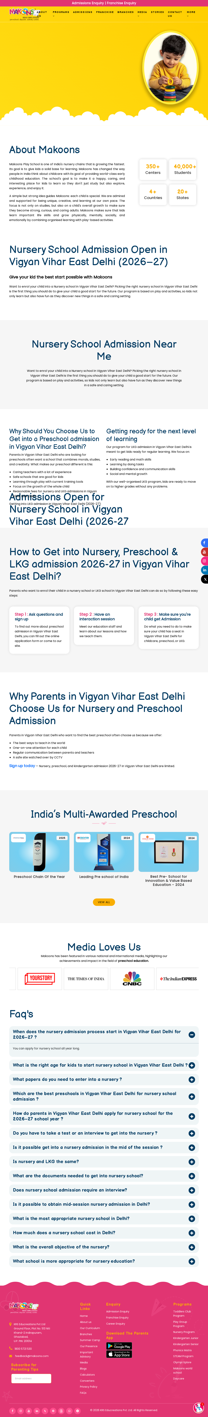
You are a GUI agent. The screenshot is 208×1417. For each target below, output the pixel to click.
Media (142, 14)
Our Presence (89, 1346)
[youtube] (28, 1411)
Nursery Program (184, 1332)
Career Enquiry (115, 1324)
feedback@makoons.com (31, 1356)
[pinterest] (53, 1411)
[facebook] (12, 1411)
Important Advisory (86, 1354)
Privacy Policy (88, 1387)
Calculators (87, 1375)
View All (104, 902)
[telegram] (77, 1411)
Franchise (105, 12)
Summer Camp (90, 1340)
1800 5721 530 (23, 1349)
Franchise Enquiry (121, 3)
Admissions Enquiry (88, 3)
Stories (157, 12)
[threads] (61, 1411)
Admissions (83, 12)
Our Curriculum (90, 1328)
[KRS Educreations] (11, 1332)
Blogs (83, 1368)
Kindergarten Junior (185, 1338)
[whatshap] (69, 1411)
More (191, 14)
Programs (61, 14)
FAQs (83, 1393)
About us (85, 1322)
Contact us (175, 14)
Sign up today (22, 765)
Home (84, 1316)
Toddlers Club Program (182, 1314)
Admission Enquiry (117, 1311)
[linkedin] (37, 1411)
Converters (87, 1381)
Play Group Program (180, 1324)
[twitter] (45, 1411)
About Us (42, 14)
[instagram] (20, 1411)
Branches (125, 12)
